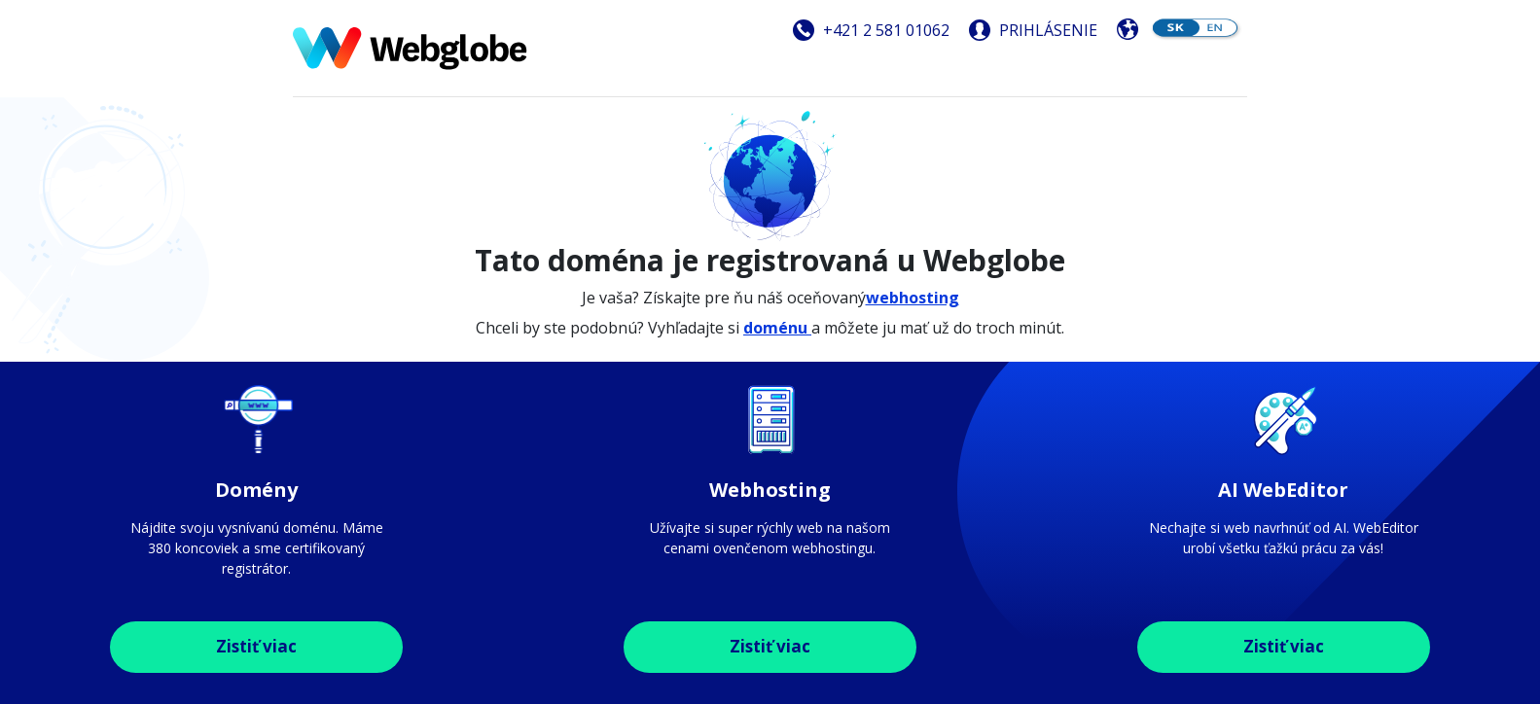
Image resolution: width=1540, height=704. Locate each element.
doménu (777, 327)
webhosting (912, 297)
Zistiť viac (256, 646)
